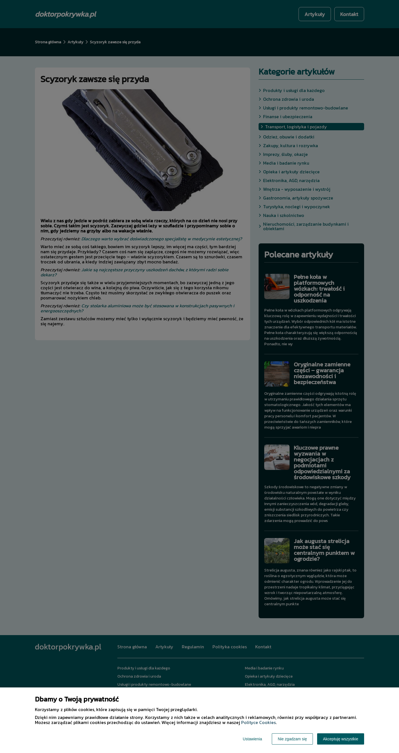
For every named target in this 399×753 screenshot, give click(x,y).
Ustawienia (252, 739)
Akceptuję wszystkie (340, 739)
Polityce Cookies (258, 722)
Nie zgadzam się (292, 739)
